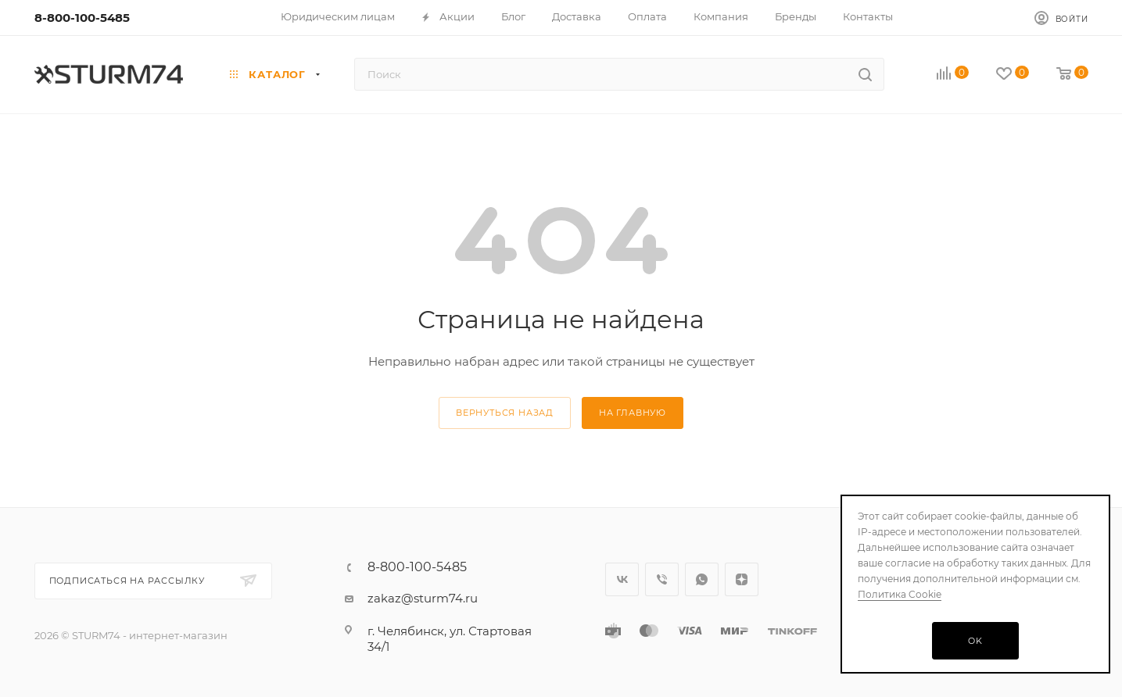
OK (975, 640)
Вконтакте (622, 579)
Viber (662, 579)
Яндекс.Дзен (741, 579)
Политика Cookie (899, 594)
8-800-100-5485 (82, 17)
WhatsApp (702, 579)
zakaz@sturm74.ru (422, 598)
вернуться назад (505, 412)
